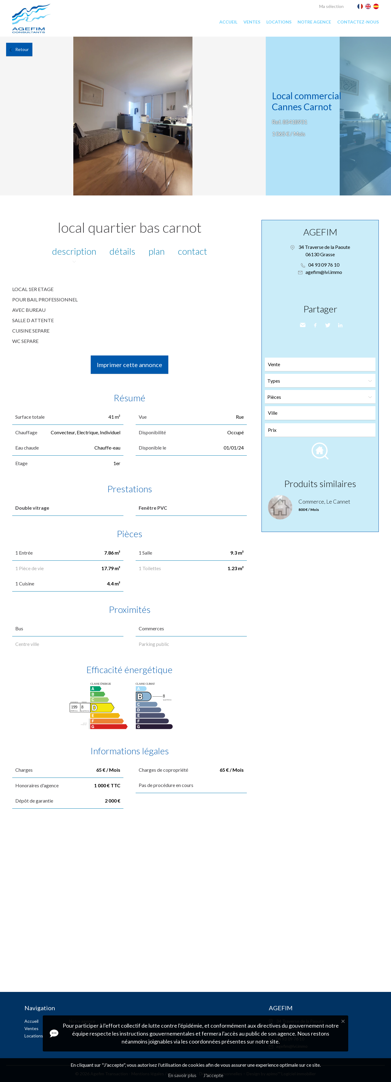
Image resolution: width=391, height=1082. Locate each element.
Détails (122, 251)
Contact (192, 251)
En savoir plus (182, 1075)
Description (74, 251)
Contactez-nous (358, 21)
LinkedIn (340, 325)
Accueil (228, 21)
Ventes (251, 21)
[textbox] (321, 413)
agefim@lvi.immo (323, 272)
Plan (156, 251)
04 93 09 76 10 (323, 265)
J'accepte (213, 1075)
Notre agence (314, 21)
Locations (278, 21)
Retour (22, 49)
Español (376, 6)
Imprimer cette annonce (129, 364)
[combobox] (320, 413)
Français (360, 6)
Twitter (327, 325)
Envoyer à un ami (302, 325)
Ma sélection (331, 6)
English (368, 6)
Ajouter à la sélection (387, 43)
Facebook (315, 325)
